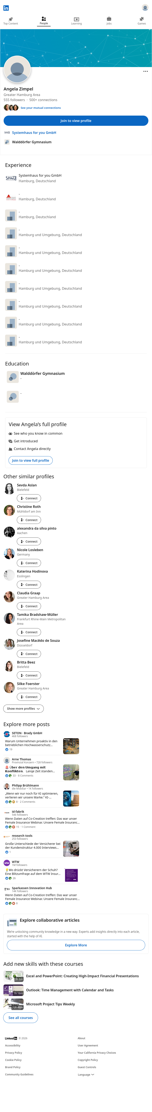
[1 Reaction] (8, 852)
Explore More (76, 945)
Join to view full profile (30, 460)
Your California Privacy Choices (97, 1053)
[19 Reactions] (8, 749)
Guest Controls (87, 1067)
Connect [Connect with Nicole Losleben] (28, 563)
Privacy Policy (13, 1053)
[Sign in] (145, 8)
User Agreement (88, 1045)
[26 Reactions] (10, 878)
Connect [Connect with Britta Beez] (28, 675)
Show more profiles (23, 708)
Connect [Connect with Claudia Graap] (28, 606)
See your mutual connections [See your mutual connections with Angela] (41, 108)
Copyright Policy (88, 1060)
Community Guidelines (19, 1074)
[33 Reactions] (10, 776)
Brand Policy (12, 1067)
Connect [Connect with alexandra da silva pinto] (28, 541)
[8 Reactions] (11, 802)
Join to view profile (76, 120)
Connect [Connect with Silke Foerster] (28, 697)
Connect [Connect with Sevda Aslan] (28, 498)
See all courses (21, 1017)
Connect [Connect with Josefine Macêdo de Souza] (28, 654)
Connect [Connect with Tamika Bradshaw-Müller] (28, 632)
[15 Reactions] (12, 827)
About (81, 1038)
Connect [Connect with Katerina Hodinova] (28, 585)
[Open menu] (145, 71)
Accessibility (12, 1045)
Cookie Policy (13, 1060)
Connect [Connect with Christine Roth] (28, 520)
